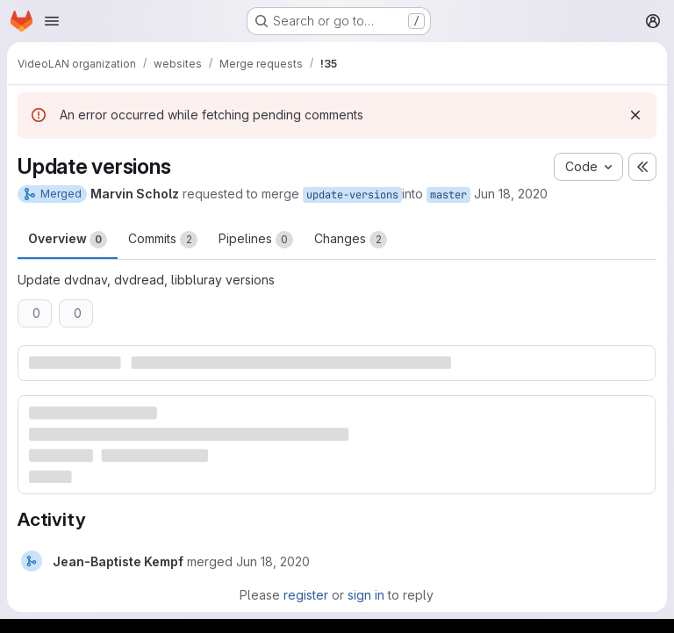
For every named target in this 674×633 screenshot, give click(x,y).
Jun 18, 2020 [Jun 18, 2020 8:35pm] (511, 193)
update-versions (352, 195)
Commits (162, 239)
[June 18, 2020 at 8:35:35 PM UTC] (273, 561)
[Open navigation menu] (52, 21)
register (305, 594)
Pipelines (256, 239)
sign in (366, 594)
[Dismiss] (635, 115)
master (448, 195)
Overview (67, 239)
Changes (350, 239)
